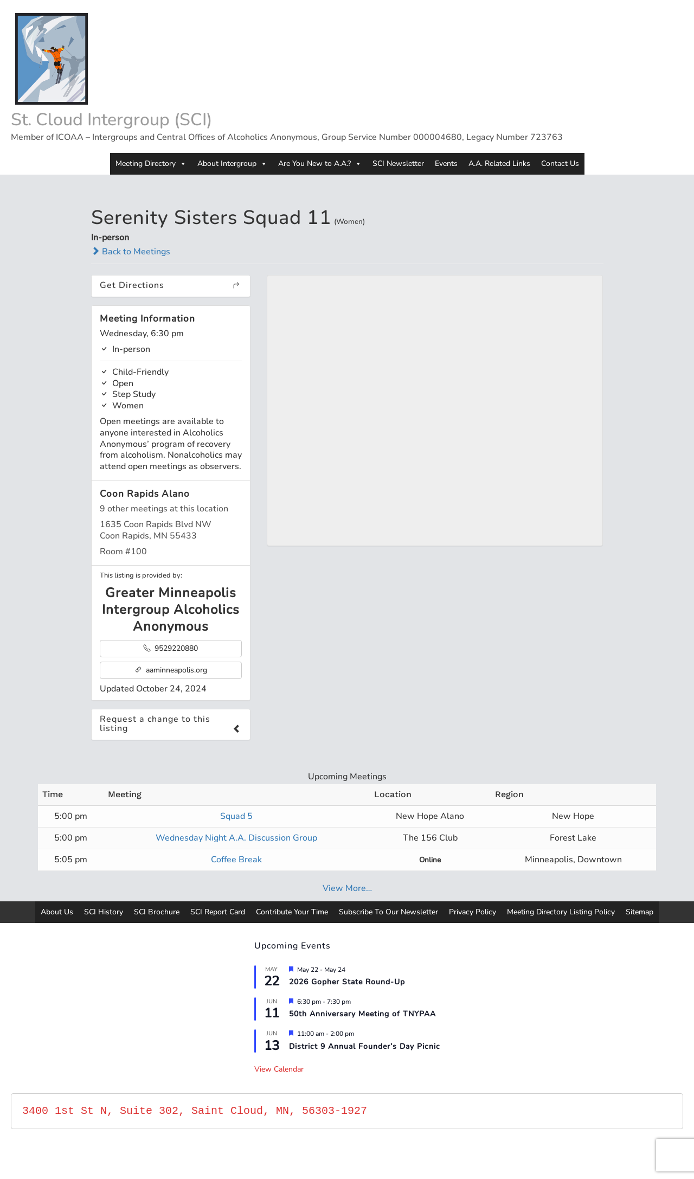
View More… (347, 888)
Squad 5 (236, 816)
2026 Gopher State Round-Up (347, 982)
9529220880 (170, 648)
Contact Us (560, 163)
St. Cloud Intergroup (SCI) (111, 119)
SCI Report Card (217, 912)
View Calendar (279, 1069)
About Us (57, 912)
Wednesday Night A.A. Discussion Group (236, 838)
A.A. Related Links (499, 163)
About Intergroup (232, 164)
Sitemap (639, 912)
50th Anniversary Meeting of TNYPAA (362, 1014)
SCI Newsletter (398, 163)
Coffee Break (236, 860)
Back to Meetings (130, 252)
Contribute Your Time (292, 912)
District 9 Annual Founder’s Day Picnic (364, 1046)
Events (446, 163)
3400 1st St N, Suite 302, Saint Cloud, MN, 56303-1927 (194, 1111)
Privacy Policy (472, 912)
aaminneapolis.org (170, 670)
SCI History (103, 912)
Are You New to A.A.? (320, 164)
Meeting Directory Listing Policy (561, 912)
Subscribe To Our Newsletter (388, 912)
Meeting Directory (151, 164)
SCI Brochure (156, 912)
